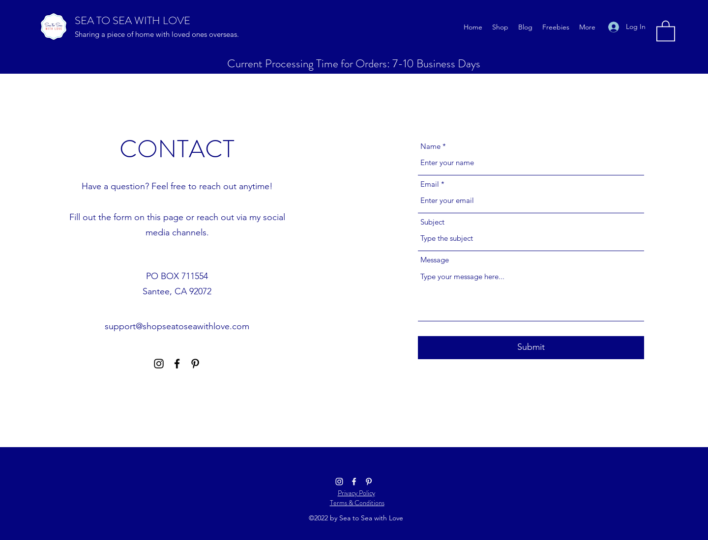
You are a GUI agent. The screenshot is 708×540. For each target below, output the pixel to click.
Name (430, 146)
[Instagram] (158, 363)
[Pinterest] (195, 363)
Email (429, 184)
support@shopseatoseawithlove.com (177, 326)
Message (434, 259)
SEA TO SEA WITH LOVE (132, 20)
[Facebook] (177, 363)
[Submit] (531, 347)
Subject (432, 222)
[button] (665, 30)
